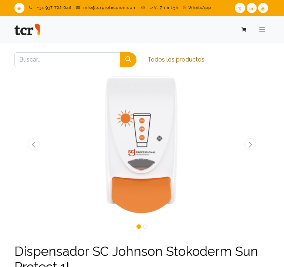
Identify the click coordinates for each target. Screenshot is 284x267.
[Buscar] (128, 59)
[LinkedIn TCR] (252, 8)
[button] (33, 144)
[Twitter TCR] (240, 8)
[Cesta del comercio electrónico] (243, 29)
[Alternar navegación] (262, 29)
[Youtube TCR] (263, 8)
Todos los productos (176, 59)
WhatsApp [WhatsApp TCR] (197, 7)
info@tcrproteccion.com (110, 7)
